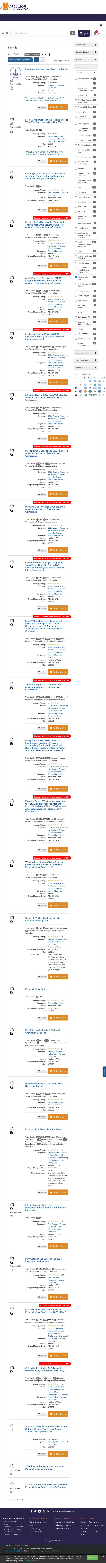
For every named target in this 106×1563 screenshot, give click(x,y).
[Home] (7, 33)
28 (85, 395)
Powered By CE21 (13, 1551)
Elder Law (81, 168)
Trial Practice (53, 1224)
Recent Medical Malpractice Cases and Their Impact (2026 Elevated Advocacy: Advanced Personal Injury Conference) (44, 225)
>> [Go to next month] (96, 374)
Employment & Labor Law (83, 174)
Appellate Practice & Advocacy (85, 101)
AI (79, 83)
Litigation (81, 251)
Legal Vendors (62, 1528)
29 (90, 395)
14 (85, 388)
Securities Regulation (82, 306)
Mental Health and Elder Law (85, 257)
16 (95, 388)
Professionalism (84, 291)
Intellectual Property (82, 217)
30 (95, 395)
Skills (80, 312)
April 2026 (86, 374)
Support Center (12, 1548)
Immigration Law (84, 202)
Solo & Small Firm (85, 317)
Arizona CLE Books (85, 107)
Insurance (52, 85)
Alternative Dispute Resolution (85, 89)
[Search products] (72, 33)
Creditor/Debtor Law (84, 151)
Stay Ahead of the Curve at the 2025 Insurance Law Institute (43, 1260)
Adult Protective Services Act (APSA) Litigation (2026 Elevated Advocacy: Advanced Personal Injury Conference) (44, 281)
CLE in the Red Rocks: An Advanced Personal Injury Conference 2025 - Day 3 (45, 1310)
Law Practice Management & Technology (84, 235)
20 (81, 391)
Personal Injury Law (55, 136)
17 (100, 388)
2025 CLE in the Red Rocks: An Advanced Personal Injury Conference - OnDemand (46, 1485)
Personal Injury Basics (36, 989)
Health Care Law (84, 197)
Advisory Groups (63, 1525)
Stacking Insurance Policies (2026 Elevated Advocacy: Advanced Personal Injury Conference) (46, 453)
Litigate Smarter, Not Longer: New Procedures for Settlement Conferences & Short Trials (46, 1207)
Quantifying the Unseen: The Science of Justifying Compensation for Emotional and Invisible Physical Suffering (45, 176)
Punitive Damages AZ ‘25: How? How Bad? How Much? (44, 1084)
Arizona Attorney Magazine (60, 1511)
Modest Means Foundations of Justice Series (84, 270)
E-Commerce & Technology (84, 163)
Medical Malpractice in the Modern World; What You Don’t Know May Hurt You (46, 121)
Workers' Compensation (57, 1158)
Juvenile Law (83, 228)
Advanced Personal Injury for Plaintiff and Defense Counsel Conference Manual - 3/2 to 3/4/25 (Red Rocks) (46, 1429)
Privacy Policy (46, 1548)
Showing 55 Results (61, 61)
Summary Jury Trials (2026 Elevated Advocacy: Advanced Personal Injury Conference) (43, 687)
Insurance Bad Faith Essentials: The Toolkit (46, 68)
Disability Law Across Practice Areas (43, 1129)
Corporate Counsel (85, 145)
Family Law (52, 1163)
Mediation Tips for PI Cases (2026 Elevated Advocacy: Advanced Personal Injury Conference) (44, 336)
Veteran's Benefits (85, 338)
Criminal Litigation (55, 939)
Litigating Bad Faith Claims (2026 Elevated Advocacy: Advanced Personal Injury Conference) (46, 397)
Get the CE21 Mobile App (30, 1548)
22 (90, 391)
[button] (3, 33)
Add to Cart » (58, 209)
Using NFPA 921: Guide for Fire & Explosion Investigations (42, 919)
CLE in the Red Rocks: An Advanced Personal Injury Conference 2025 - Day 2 (45, 1369)
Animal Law (52, 1054)
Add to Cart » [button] (58, 107)
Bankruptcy (82, 112)
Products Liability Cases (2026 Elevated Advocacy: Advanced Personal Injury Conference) (45, 509)
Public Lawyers (84, 296)
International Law (84, 223)
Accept (92, 1557)
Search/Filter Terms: (15, 54)
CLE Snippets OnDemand (83, 129)
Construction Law (85, 140)
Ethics (60, 368)
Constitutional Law (85, 135)
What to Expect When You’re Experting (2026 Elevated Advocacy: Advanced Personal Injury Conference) (45, 865)
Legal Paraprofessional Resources (55, 1229)
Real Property (83, 300)
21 (85, 391)
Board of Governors (91, 1522)
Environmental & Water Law (84, 181)
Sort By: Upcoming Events (20, 59)
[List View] (42, 59)
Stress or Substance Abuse (84, 323)
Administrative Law (85, 78)
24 (100, 391)
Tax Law (81, 329)
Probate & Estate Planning (84, 285)
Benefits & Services (64, 1522)
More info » (42, 107)
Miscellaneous (53, 1152)
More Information (31, 1561)
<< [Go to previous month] (76, 374)
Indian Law (82, 207)
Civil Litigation (58, 141)
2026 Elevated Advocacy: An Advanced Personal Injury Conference (58, 246)
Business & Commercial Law (84, 118)
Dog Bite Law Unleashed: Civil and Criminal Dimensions (42, 1031)
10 (100, 385)
